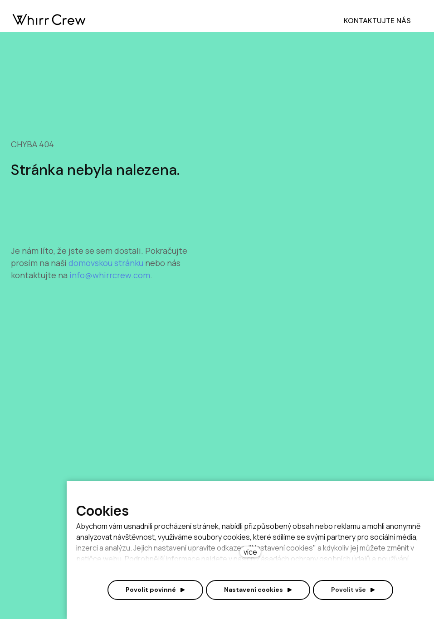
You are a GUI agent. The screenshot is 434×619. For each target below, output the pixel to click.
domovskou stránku (106, 275)
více (250, 552)
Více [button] (226, 20)
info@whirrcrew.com (109, 287)
